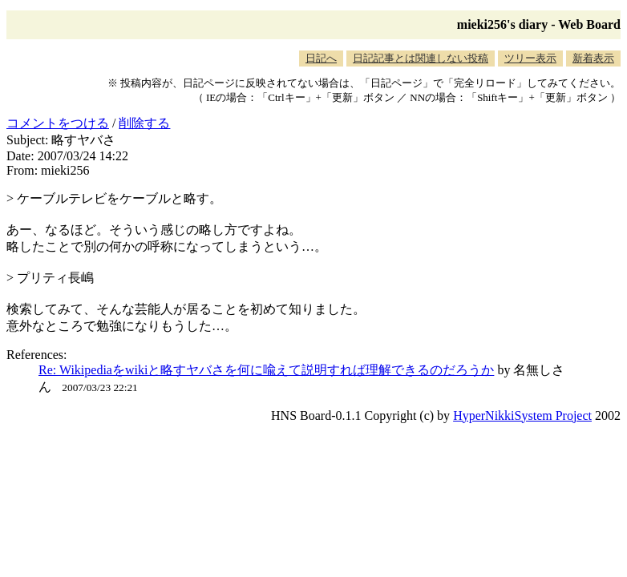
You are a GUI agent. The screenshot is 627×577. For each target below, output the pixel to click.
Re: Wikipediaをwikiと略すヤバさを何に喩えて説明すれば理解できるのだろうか (266, 370)
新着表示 (593, 58)
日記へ (321, 58)
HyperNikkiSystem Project (522, 415)
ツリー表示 (530, 58)
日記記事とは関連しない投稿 (420, 58)
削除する (144, 123)
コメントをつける (57, 123)
